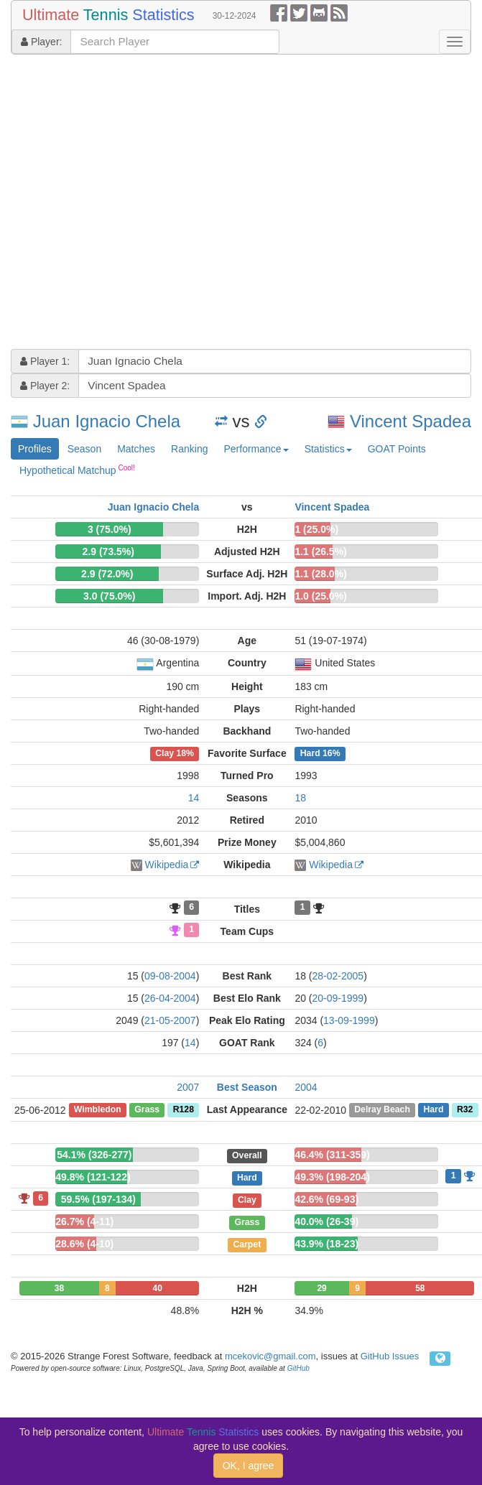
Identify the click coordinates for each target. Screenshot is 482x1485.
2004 (306, 1087)
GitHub (298, 1368)
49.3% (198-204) (332, 1177)
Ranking (189, 449)
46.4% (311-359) (332, 1154)
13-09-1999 (349, 1020)
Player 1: (45, 361)
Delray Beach (382, 1110)
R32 (465, 1110)
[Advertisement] (134, 203)
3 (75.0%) (109, 529)
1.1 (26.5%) (320, 551)
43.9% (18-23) (326, 1243)
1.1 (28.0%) (320, 573)
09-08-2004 (170, 976)
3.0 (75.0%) (109, 596)
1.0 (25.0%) (320, 596)
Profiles (35, 449)
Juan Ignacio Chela (106, 421)
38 (59, 1288)
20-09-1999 (338, 998)
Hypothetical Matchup (77, 469)
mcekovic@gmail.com (270, 1356)
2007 (188, 1087)
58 (420, 1288)
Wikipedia (167, 864)
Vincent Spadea (410, 421)
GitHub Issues (390, 1356)
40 (157, 1288)
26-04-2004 (170, 998)
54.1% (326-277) (94, 1154)
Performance (255, 449)
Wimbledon (97, 1110)
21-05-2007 (170, 1020)
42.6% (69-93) (326, 1199)
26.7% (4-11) (84, 1221)
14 (194, 798)
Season (84, 449)
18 (300, 798)
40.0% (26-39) (326, 1221)
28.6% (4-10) (84, 1243)
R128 (183, 1110)
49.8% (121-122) (92, 1177)
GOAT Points (397, 449)
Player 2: (45, 385)
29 (321, 1288)
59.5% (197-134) (98, 1199)
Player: (41, 41)
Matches (136, 449)
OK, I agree (248, 1465)
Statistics (328, 449)
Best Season (247, 1087)
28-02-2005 (338, 976)
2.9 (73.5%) (108, 551)
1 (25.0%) (316, 529)
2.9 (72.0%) (107, 573)
